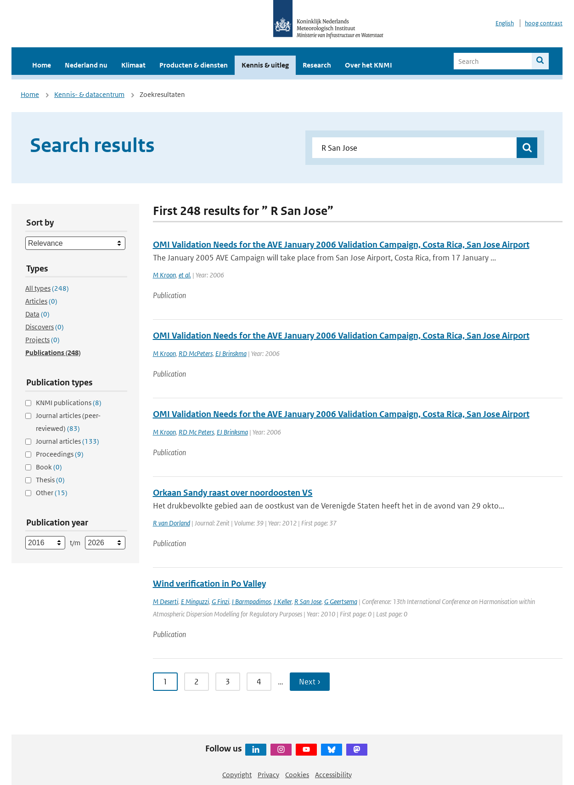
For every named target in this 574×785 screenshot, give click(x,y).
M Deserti (165, 601)
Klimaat (133, 65)
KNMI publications (68, 402)
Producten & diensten (193, 65)
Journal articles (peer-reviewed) (68, 422)
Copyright (237, 774)
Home (41, 65)
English (504, 23)
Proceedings (60, 454)
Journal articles (67, 441)
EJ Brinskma (231, 353)
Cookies (297, 774)
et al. (185, 275)
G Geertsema (340, 601)
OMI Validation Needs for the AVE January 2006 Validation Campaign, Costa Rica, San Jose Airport (341, 244)
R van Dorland (171, 523)
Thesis (50, 479)
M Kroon (164, 275)
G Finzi (220, 601)
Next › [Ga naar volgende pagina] (310, 682)
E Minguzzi (195, 601)
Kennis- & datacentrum (89, 94)
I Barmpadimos (251, 601)
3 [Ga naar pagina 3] (227, 682)
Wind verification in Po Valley (209, 583)
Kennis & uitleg (265, 65)
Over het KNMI (368, 65)
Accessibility (333, 774)
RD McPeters (196, 353)
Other (52, 492)
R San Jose (307, 601)
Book (49, 467)
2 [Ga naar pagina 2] (196, 682)
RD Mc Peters (196, 432)
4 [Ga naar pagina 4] (259, 682)
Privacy (268, 774)
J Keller (283, 601)
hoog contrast (544, 23)
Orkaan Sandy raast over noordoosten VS (233, 492)
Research (317, 65)
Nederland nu (86, 65)
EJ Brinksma (232, 432)
